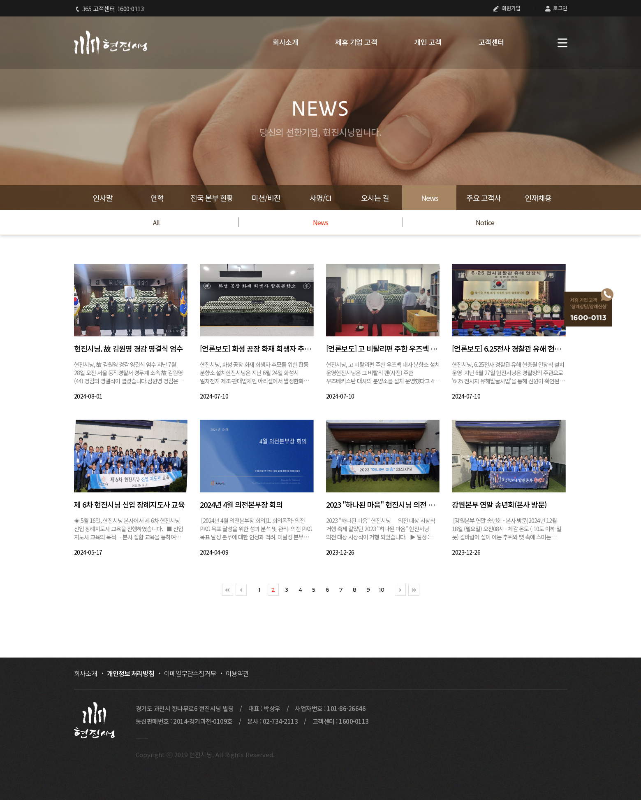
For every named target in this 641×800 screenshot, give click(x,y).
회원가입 (507, 8)
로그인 (556, 8)
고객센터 (491, 42)
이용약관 (237, 673)
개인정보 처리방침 (130, 673)
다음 (400, 589)
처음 (227, 589)
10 (381, 589)
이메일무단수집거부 (190, 673)
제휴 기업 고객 (356, 42)
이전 (241, 589)
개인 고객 (428, 42)
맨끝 (414, 589)
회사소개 (285, 42)
